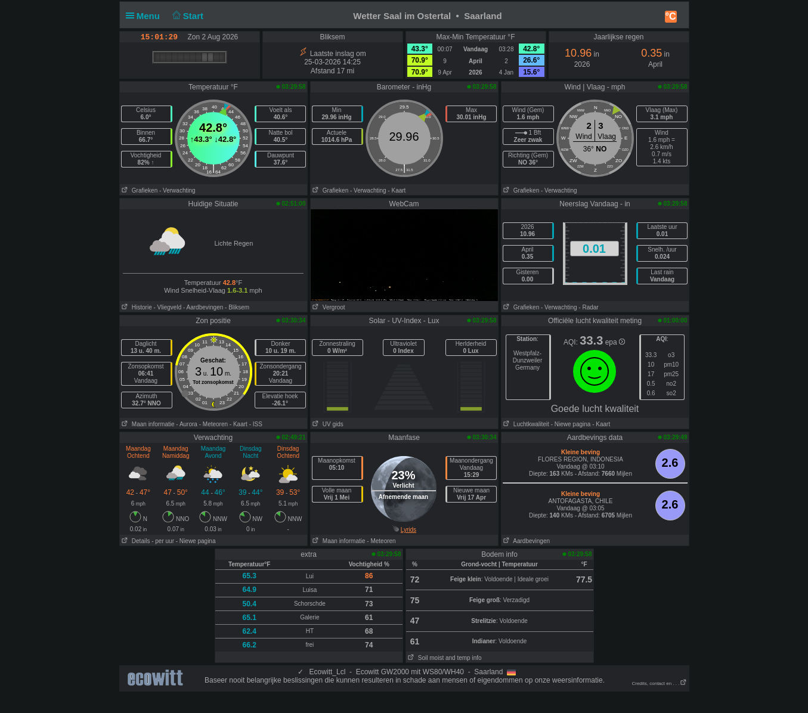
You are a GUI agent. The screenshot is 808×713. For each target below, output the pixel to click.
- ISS (255, 424)
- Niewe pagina (571, 424)
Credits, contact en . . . (658, 683)
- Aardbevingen (203, 307)
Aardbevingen (525, 541)
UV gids (327, 424)
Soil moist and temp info (444, 658)
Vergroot (328, 307)
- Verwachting (177, 190)
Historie (136, 307)
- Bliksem (237, 307)
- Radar (588, 307)
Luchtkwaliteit (525, 424)
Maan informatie (147, 424)
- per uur (162, 541)
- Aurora (186, 424)
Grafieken (139, 190)
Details (135, 541)
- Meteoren (213, 424)
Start (186, 16)
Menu (145, 16)
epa (615, 342)
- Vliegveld (168, 307)
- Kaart (396, 190)
